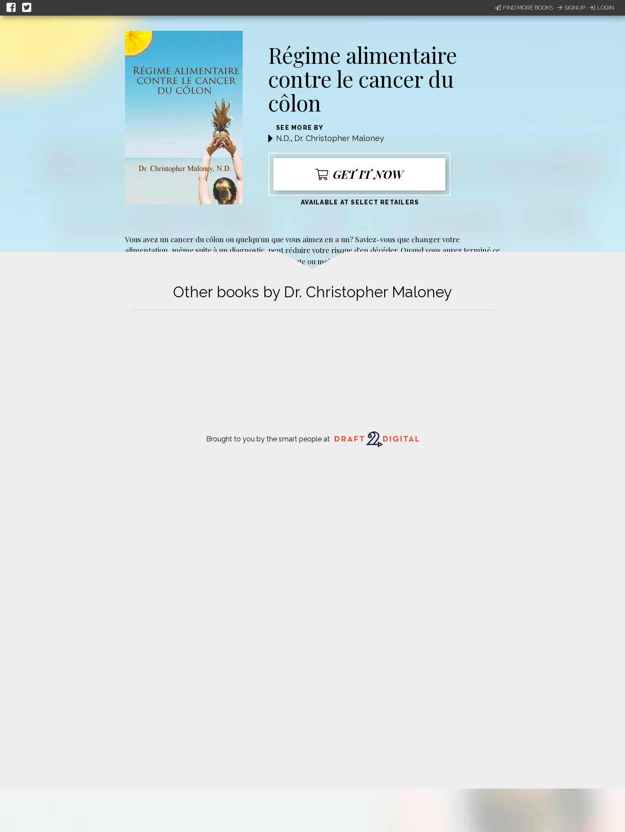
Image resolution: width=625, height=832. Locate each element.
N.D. (283, 138)
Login (601, 7)
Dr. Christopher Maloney (339, 138)
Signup (571, 7)
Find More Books (524, 7)
